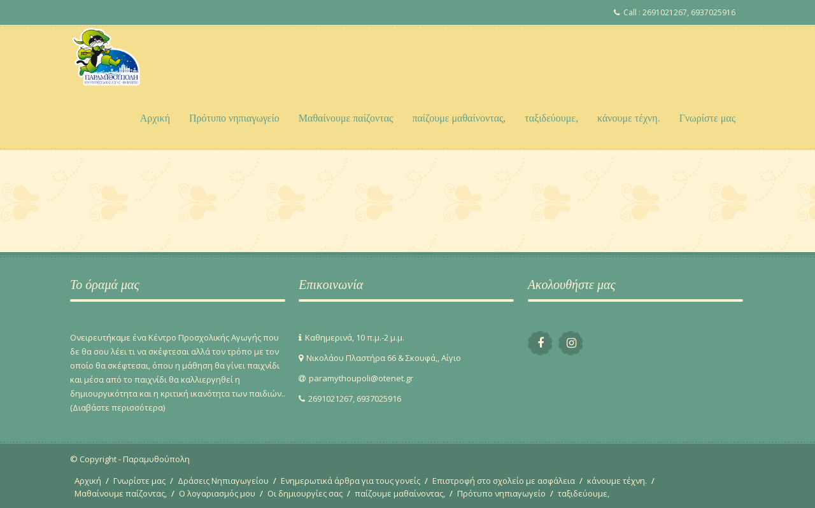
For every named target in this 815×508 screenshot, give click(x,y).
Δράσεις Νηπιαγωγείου (223, 480)
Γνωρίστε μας (707, 118)
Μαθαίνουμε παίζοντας (346, 118)
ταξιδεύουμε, (551, 118)
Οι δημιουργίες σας (305, 493)
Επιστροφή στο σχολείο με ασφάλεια (503, 480)
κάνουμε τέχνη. (628, 118)
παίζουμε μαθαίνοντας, (459, 118)
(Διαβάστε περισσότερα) (117, 407)
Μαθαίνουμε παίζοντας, (120, 493)
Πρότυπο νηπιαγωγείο (234, 118)
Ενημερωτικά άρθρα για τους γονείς (350, 480)
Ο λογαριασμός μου (217, 493)
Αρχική (155, 118)
